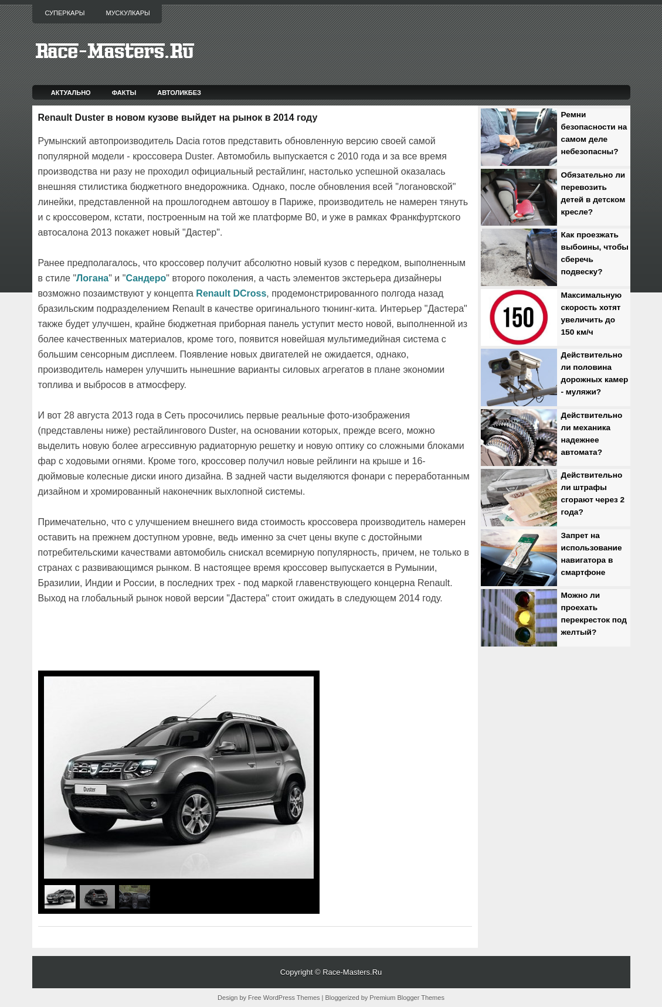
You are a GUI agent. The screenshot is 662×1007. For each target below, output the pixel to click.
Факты (124, 92)
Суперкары (65, 12)
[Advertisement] (175, 638)
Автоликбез (179, 92)
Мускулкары (128, 12)
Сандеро (145, 278)
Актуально (71, 92)
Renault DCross (231, 293)
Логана (92, 278)
